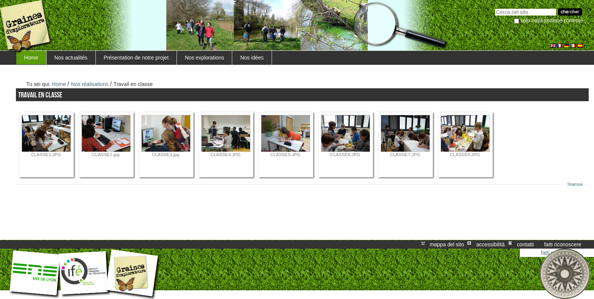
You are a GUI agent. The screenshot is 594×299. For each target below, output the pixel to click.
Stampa (575, 184)
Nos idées (252, 58)
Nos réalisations (89, 84)
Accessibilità (490, 244)
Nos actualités (70, 58)
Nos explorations (204, 58)
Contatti (525, 244)
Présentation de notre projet (136, 58)
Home (31, 58)
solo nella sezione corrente (552, 20)
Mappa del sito (447, 244)
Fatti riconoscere (562, 244)
